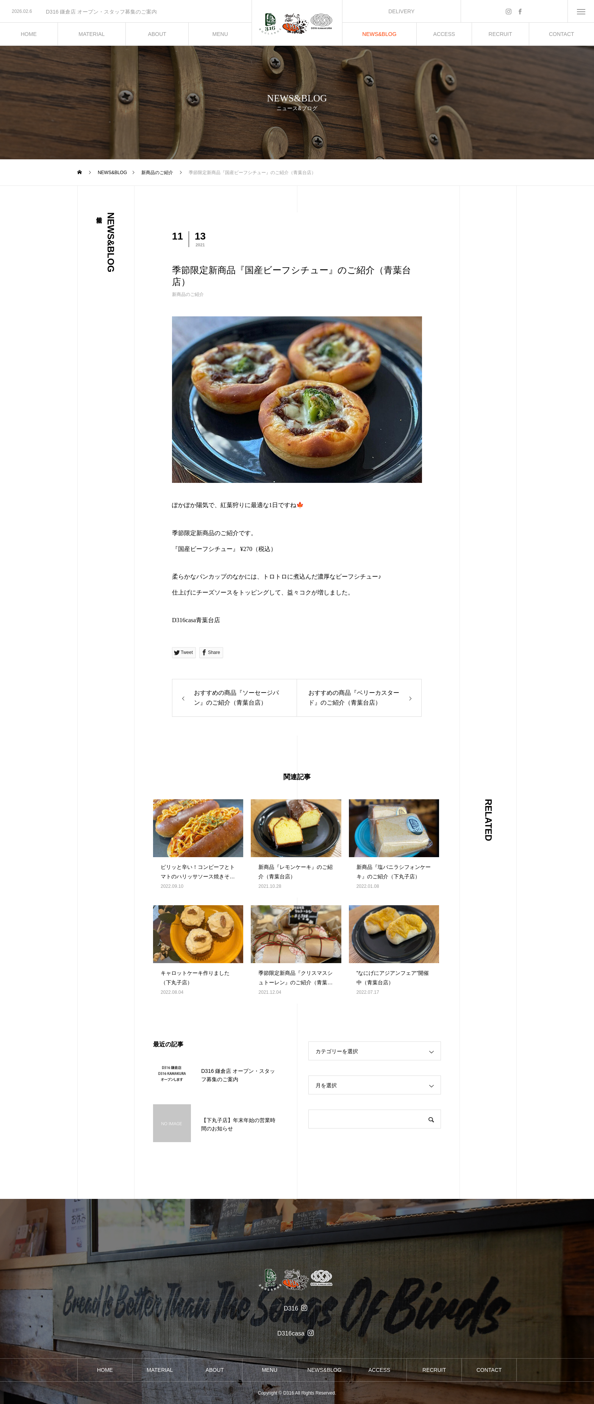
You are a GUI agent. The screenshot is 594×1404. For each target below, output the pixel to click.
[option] (126, 12)
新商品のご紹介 (188, 294)
